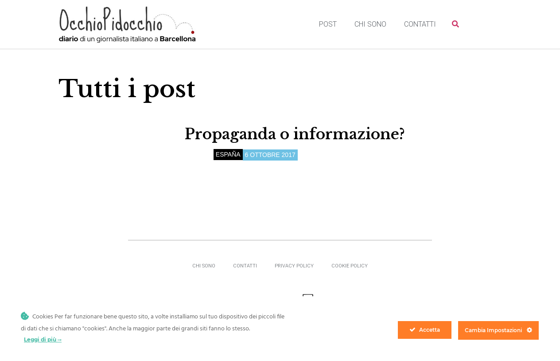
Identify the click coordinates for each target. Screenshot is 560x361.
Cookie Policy (349, 266)
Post (328, 24)
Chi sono (370, 24)
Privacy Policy (294, 266)
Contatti (420, 24)
